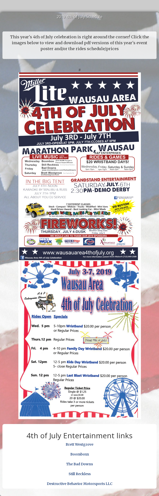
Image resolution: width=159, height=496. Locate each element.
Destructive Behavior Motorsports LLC (79, 484)
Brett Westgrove (79, 444)
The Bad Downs (79, 464)
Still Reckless (80, 474)
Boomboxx (79, 454)
